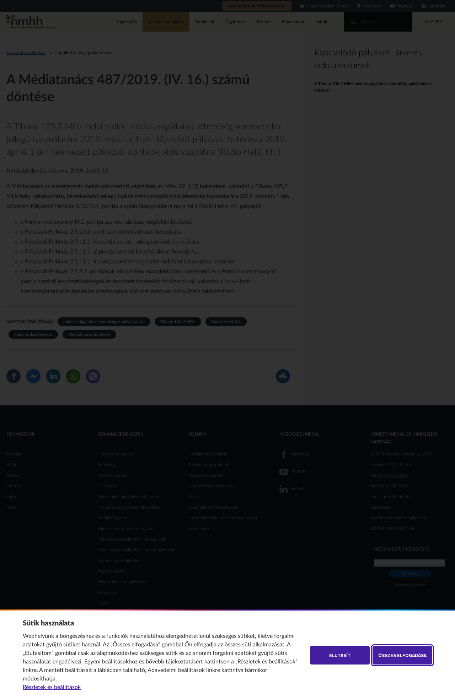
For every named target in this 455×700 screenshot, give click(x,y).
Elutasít (340, 655)
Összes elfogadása (402, 655)
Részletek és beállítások (52, 687)
